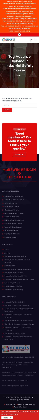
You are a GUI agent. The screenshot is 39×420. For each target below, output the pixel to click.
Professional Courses (11, 218)
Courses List (7, 418)
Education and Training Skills (12, 8)
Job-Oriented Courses (11, 207)
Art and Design (28, 13)
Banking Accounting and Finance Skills (19, 1)
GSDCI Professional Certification (19, 31)
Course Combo (25, 28)
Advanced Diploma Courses (13, 197)
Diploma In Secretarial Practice (14, 334)
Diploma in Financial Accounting (15, 257)
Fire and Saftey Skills (30, 18)
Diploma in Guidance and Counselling (17, 306)
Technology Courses (11, 231)
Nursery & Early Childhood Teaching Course (19, 280)
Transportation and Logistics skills (12, 18)
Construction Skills (11, 11)
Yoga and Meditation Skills (27, 21)
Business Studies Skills (28, 8)
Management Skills (29, 3)
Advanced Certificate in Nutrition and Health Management (18, 311)
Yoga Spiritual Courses (12, 235)
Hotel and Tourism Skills (25, 11)
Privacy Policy (10, 404)
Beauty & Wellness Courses (23, 23)
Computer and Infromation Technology (19, 6)
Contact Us (19, 154)
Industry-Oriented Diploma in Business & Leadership (17, 262)
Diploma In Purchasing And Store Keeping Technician (18, 317)
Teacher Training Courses (13, 228)
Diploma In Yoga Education (13, 287)
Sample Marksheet (14, 28)
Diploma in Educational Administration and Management (18, 339)
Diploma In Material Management (15, 277)
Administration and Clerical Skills (13, 3)
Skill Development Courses (13, 225)
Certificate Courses (21, 26)
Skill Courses (10, 23)
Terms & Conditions (20, 407)
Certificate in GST (10, 267)
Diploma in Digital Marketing (13, 291)
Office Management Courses (13, 214)
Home (18, 75)
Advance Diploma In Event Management (17, 270)
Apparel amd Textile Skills (11, 21)
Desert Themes (24, 400)
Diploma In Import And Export (14, 274)
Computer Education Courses (14, 201)
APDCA (7, 254)
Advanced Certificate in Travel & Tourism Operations (17, 330)
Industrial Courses (10, 204)
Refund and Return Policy (26, 404)
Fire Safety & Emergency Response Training (19, 325)
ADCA (6, 251)
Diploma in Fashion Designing (14, 303)
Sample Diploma (32, 26)
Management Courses (11, 211)
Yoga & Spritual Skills (7, 26)
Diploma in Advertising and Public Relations (18, 322)
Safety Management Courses (14, 221)
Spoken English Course (12, 284)
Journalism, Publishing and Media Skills (19, 16)
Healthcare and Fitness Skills (14, 13)
